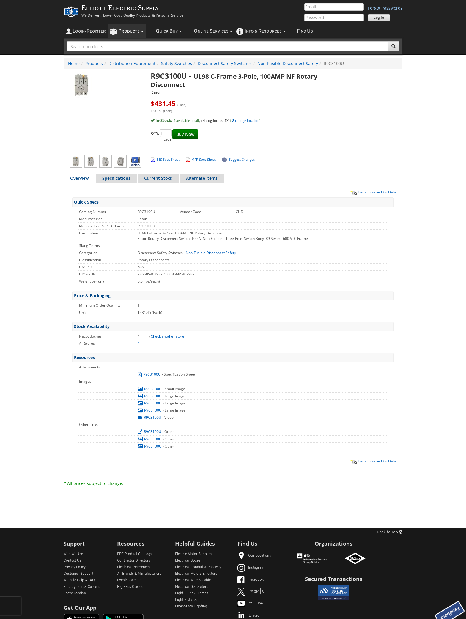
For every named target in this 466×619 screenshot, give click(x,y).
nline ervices (213, 31)
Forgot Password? (385, 8)
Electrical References (133, 567)
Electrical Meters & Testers (196, 574)
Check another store (167, 336)
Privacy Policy (75, 567)
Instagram (250, 568)
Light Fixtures (186, 600)
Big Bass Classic (130, 587)
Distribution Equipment (131, 63)
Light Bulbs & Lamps (191, 593)
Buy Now (185, 134)
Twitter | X (250, 591)
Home (74, 63)
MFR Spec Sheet (203, 159)
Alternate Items (202, 178)
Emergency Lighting (191, 606)
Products (94, 63)
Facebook (250, 580)
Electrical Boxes (187, 561)
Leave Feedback (76, 593)
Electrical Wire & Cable (193, 580)
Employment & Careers (82, 587)
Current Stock (158, 178)
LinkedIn (249, 616)
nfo (265, 31)
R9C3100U (150, 374)
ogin (89, 31)
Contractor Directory (133, 561)
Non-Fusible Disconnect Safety (287, 63)
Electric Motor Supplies (193, 554)
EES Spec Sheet (168, 159)
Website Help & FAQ (79, 580)
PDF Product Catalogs (134, 554)
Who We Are (73, 554)
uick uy (169, 31)
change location (245, 120)
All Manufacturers (139, 574)
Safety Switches (176, 63)
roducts (131, 31)
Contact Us (72, 561)
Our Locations (254, 555)
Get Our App (80, 607)
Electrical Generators (191, 587)
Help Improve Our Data (373, 192)
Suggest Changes (242, 159)
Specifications (116, 178)
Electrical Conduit (198, 567)
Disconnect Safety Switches (225, 63)
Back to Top (389, 532)
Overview (79, 178)
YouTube (250, 603)
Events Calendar (130, 580)
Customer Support (78, 574)
